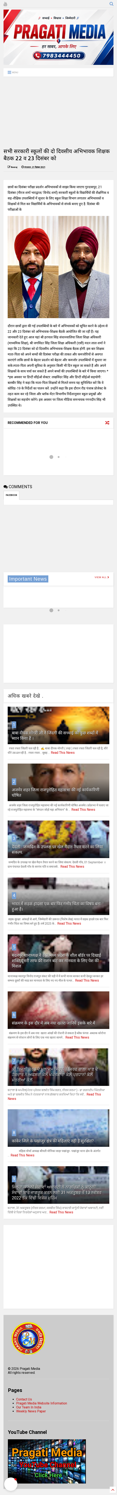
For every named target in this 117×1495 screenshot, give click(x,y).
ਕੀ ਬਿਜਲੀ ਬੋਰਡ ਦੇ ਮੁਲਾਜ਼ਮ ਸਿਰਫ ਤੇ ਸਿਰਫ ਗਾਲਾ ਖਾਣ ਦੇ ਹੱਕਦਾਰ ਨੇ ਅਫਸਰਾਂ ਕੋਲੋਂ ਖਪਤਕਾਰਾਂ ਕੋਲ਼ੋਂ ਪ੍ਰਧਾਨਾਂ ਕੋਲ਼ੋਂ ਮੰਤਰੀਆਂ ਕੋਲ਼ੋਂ (55, 1075)
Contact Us (24, 1399)
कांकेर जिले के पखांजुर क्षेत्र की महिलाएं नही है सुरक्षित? (53, 1140)
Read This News (63, 753)
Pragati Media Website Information (41, 1403)
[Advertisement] (58, 112)
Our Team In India (28, 1407)
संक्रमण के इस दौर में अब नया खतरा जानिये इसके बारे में (53, 1023)
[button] (10, 1484)
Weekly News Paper (31, 1411)
